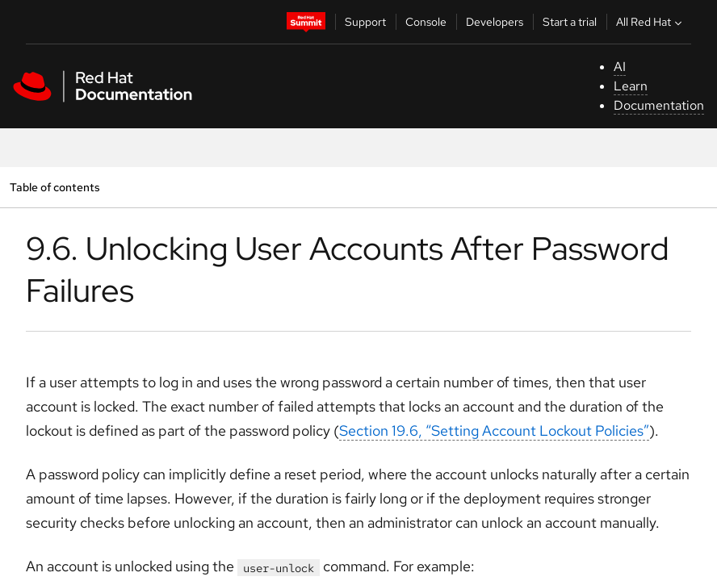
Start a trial (570, 22)
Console (426, 22)
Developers (494, 22)
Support (365, 22)
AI (620, 66)
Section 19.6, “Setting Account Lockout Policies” (494, 430)
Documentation (659, 105)
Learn (631, 85)
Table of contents (54, 186)
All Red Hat (651, 22)
